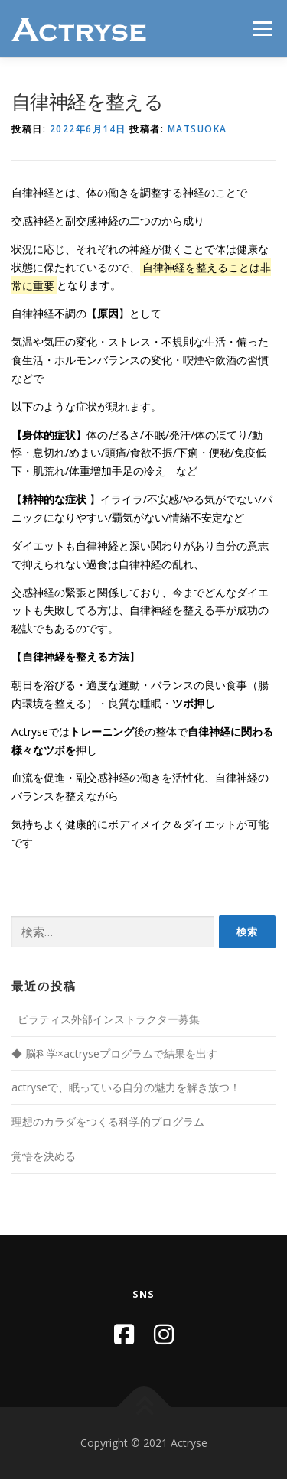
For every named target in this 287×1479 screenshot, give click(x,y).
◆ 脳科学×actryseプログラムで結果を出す (114, 1053)
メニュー (262, 28)
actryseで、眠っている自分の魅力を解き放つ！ (125, 1087)
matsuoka (197, 128)
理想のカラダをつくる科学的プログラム (107, 1121)
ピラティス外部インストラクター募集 (107, 1019)
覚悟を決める (43, 1156)
